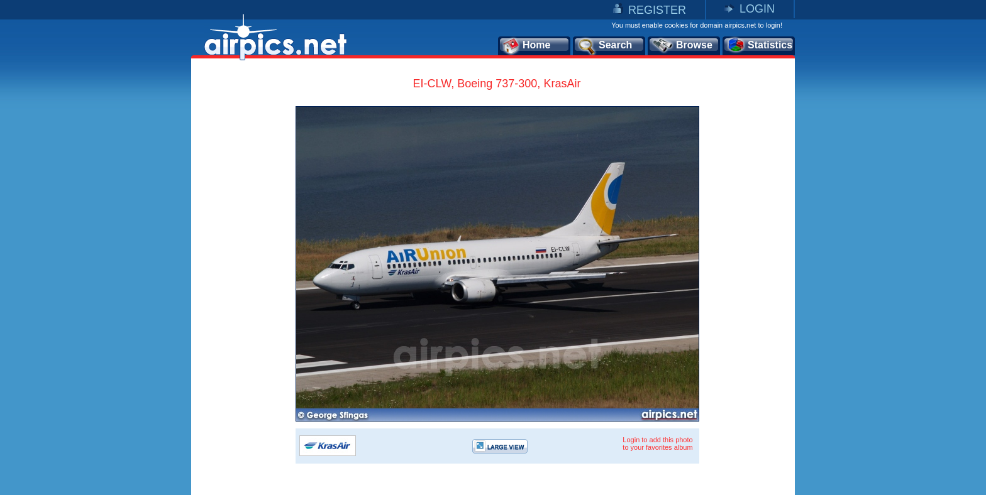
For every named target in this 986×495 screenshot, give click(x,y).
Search (604, 45)
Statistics (759, 45)
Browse (681, 45)
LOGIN (757, 9)
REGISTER (657, 10)
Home (526, 45)
